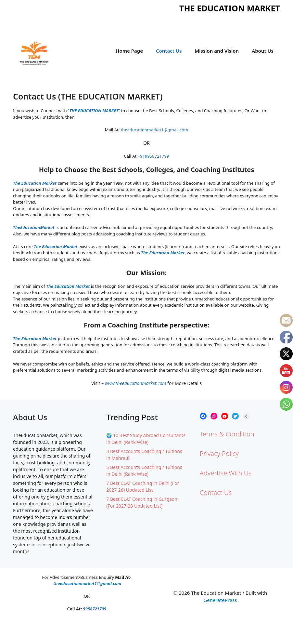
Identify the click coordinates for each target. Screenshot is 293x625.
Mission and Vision (217, 50)
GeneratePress (220, 600)
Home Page (129, 50)
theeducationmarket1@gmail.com (154, 130)
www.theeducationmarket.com (135, 383)
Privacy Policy (219, 453)
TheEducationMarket (34, 227)
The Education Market (35, 183)
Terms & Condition (227, 434)
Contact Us (169, 50)
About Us (263, 50)
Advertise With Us (226, 473)
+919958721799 (153, 156)
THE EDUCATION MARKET (93, 110)
